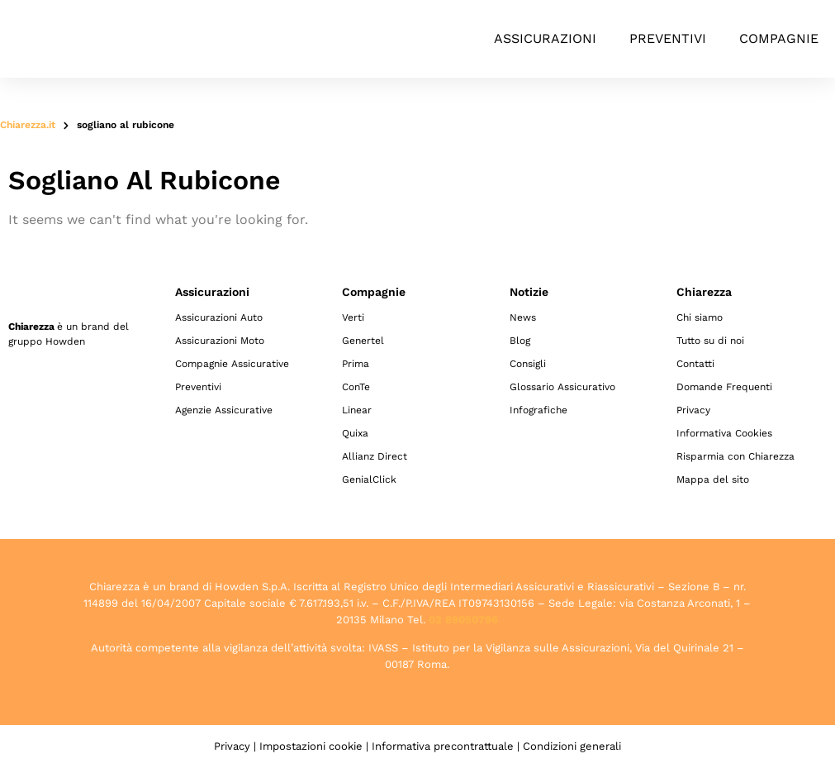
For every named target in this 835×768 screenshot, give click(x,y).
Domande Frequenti (724, 387)
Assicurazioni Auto (219, 317)
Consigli (528, 364)
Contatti (695, 364)
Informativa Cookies (724, 433)
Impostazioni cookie (311, 746)
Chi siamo (699, 317)
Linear (357, 410)
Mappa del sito (712, 479)
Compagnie (778, 38)
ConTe (356, 387)
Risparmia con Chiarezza (735, 456)
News (523, 317)
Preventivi (667, 38)
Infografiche (538, 410)
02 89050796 (463, 619)
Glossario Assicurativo (562, 387)
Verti (353, 317)
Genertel (363, 340)
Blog (520, 340)
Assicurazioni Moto (219, 340)
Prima (355, 364)
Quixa (355, 433)
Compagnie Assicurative (232, 364)
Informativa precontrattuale (443, 746)
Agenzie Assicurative (224, 410)
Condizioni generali (572, 746)
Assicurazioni (545, 38)
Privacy (693, 410)
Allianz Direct (374, 456)
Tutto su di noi (710, 340)
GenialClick (369, 479)
